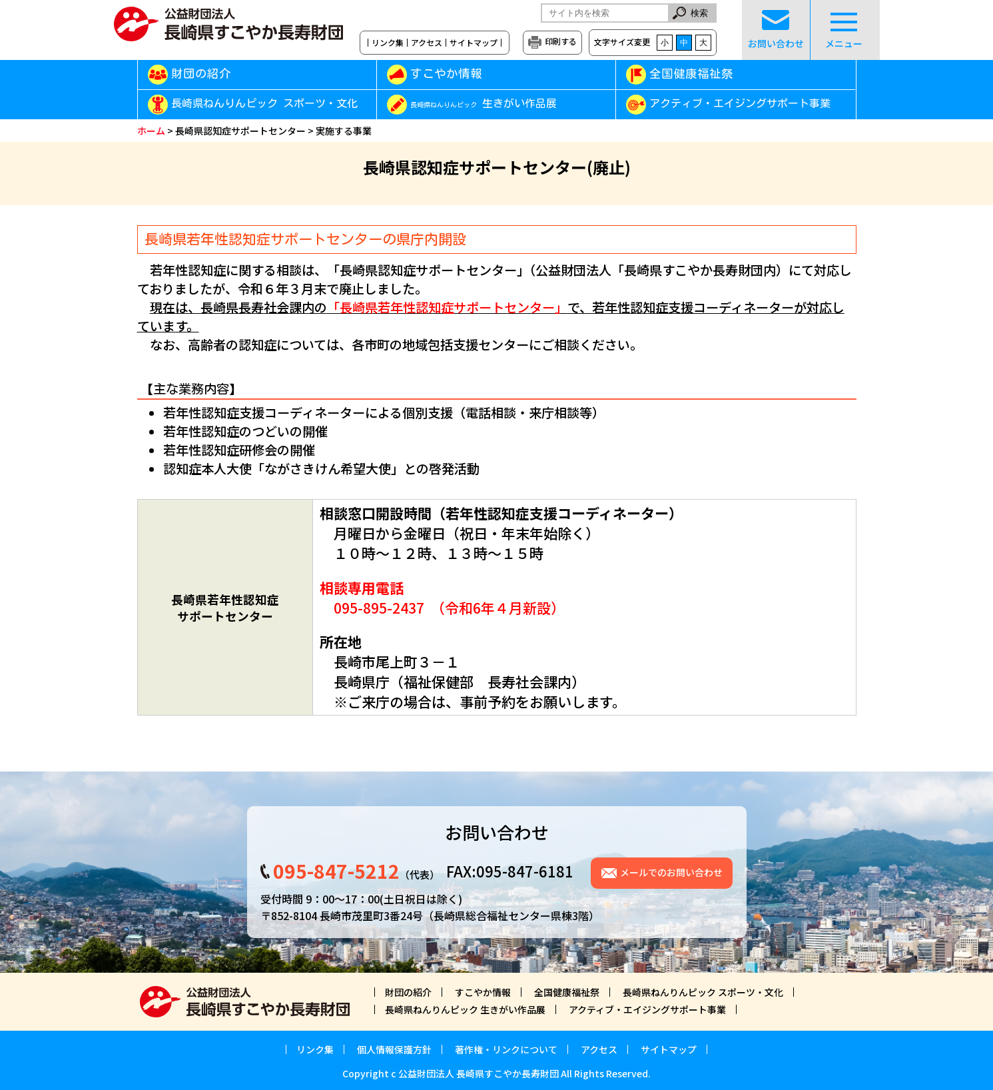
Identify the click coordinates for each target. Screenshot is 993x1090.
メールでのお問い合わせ (671, 872)
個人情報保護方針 (394, 1049)
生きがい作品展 (483, 104)
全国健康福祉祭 (691, 73)
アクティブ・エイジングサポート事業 (739, 104)
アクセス (426, 43)
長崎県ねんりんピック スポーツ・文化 (264, 104)
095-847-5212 (336, 870)
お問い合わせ (776, 30)
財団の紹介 (201, 73)
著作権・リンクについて (506, 1049)
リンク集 (388, 43)
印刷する (561, 41)
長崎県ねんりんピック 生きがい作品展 (465, 1009)
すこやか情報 (465, 74)
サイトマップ (473, 43)
